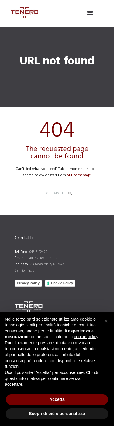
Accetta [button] (57, 399)
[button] (106, 321)
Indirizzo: (22, 264)
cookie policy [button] (86, 336)
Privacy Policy (28, 283)
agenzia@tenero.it (43, 258)
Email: (19, 258)
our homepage (79, 175)
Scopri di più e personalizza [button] (57, 413)
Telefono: (21, 252)
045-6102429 (38, 252)
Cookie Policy (62, 283)
